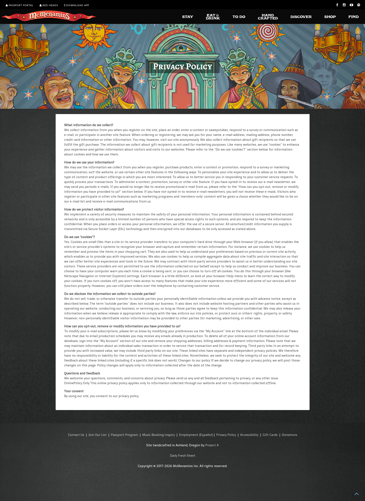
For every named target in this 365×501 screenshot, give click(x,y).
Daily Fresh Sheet (182, 455)
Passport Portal (19, 5)
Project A (212, 445)
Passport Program (124, 434)
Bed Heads (49, 5)
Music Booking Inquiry (158, 434)
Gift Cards (270, 434)
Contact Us (76, 434)
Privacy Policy (226, 434)
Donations (289, 434)
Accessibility (249, 434)
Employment (188, 434)
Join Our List (97, 434)
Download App (76, 5)
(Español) (206, 434)
